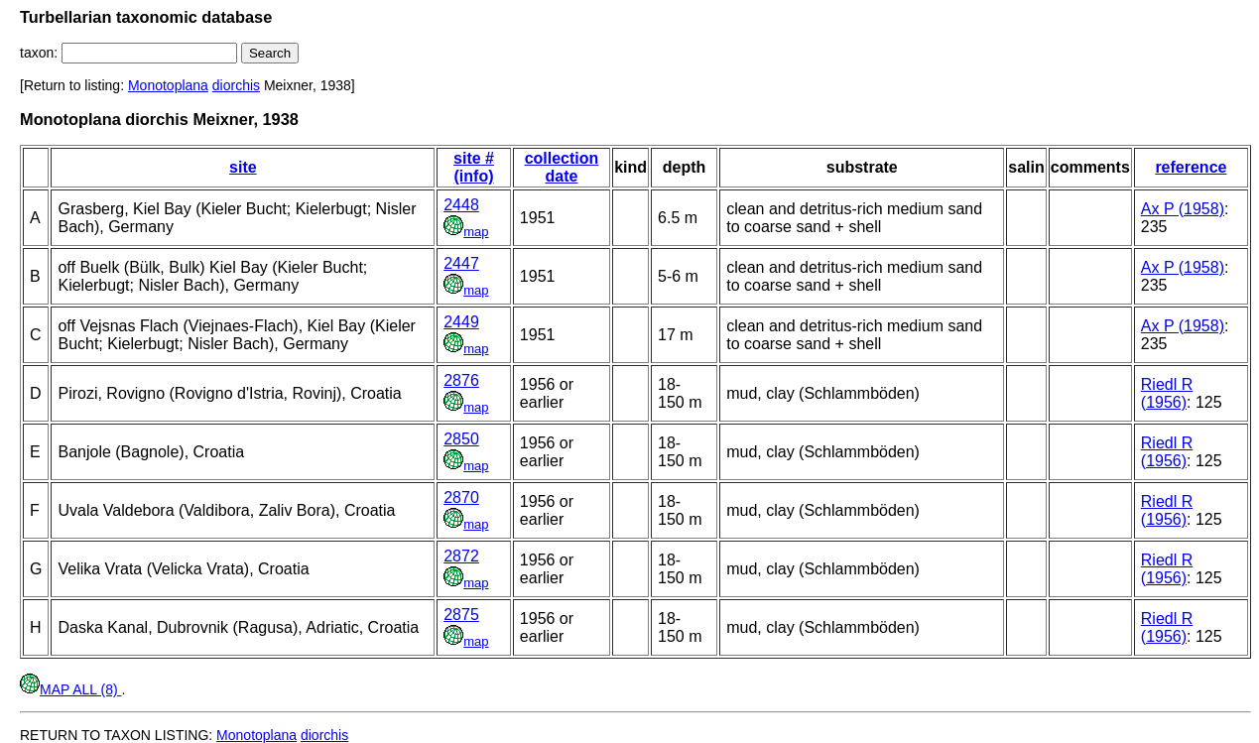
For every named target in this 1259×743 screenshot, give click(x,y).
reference (1190, 167)
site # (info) (473, 167)
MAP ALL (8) (70, 689)
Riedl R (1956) (1167, 393)
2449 (461, 321)
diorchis (236, 85)
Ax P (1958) (1182, 208)
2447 (461, 263)
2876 (461, 380)
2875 (461, 614)
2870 (461, 497)
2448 (461, 204)
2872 (461, 556)
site (243, 167)
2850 (461, 439)
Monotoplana (168, 85)
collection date (562, 167)
